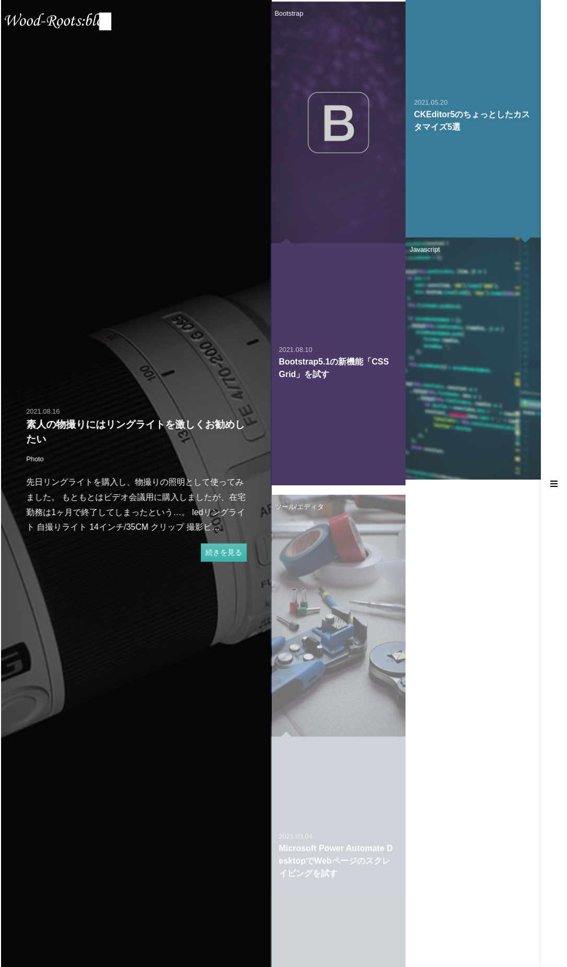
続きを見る (228, 552)
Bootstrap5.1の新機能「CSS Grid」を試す (334, 377)
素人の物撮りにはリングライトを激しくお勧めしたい (140, 432)
